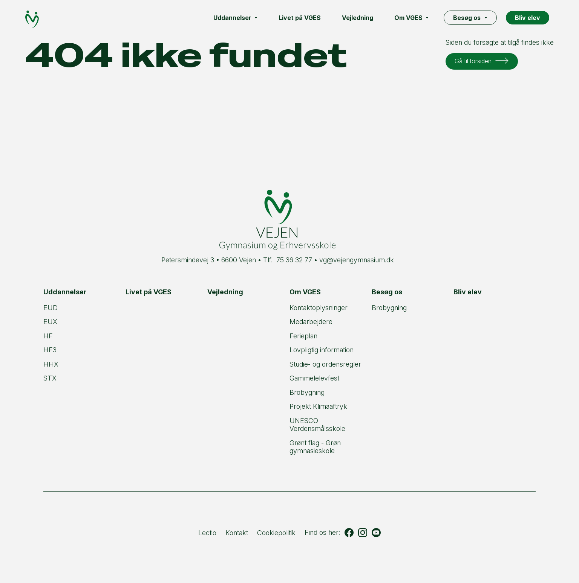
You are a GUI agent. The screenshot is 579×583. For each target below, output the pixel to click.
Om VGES (414, 17)
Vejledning (359, 17)
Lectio (207, 533)
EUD (50, 308)
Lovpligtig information (322, 350)
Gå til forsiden (474, 60)
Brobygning (307, 392)
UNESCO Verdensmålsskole (317, 425)
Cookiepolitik (276, 533)
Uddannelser (238, 17)
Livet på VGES (302, 17)
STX (50, 378)
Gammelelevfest (314, 378)
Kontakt (236, 533)
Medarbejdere (311, 322)
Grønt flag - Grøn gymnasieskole (315, 447)
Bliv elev (529, 17)
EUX (50, 322)
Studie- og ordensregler (325, 364)
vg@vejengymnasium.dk (356, 260)
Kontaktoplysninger (319, 308)
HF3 (50, 350)
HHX (50, 364)
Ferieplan (303, 336)
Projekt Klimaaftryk (318, 406)
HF (48, 336)
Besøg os (472, 17)
